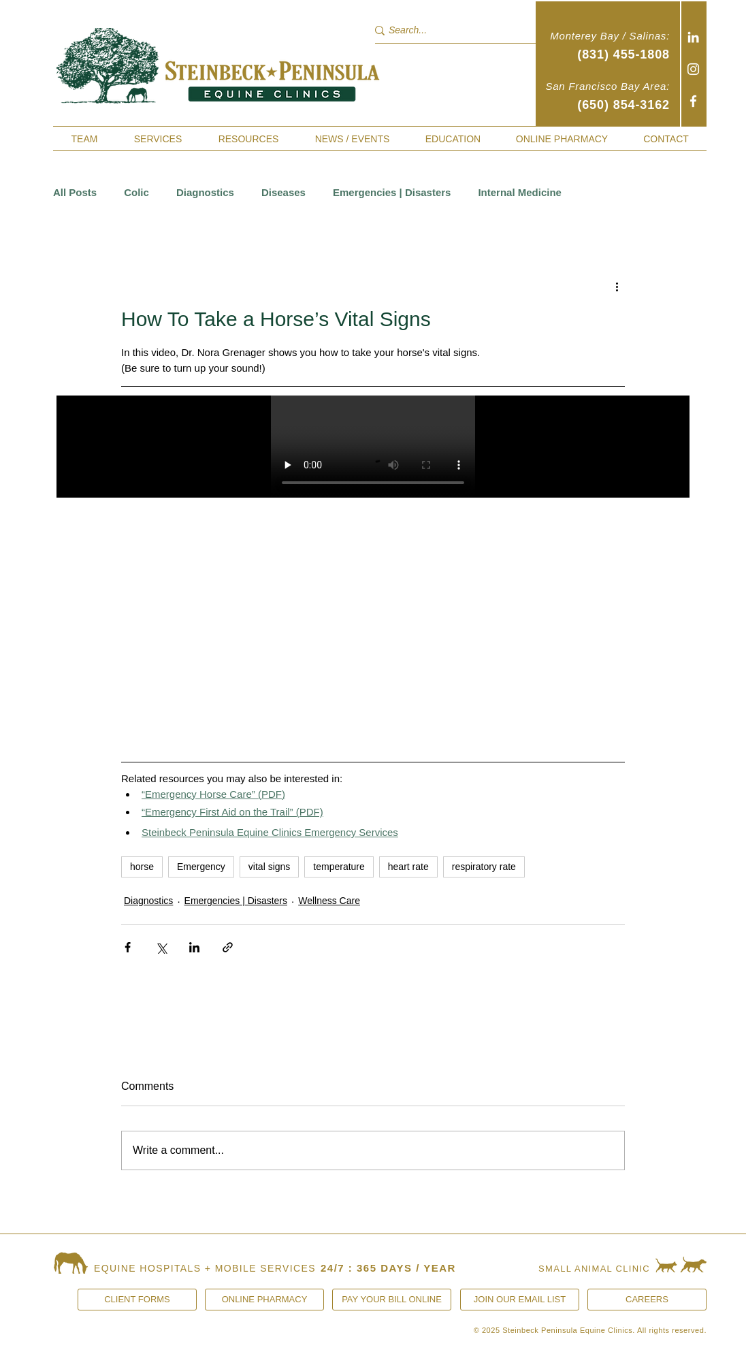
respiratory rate (484, 866)
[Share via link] (227, 947)
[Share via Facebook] (127, 947)
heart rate (408, 866)
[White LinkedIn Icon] (693, 37)
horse (142, 866)
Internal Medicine (520, 192)
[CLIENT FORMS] (137, 1299)
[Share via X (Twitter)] (161, 947)
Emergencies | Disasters (392, 192)
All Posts (75, 192)
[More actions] (617, 286)
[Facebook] (693, 101)
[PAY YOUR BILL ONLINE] (391, 1299)
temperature (338, 866)
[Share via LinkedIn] (194, 947)
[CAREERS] (647, 1299)
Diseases (283, 192)
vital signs (269, 866)
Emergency (201, 866)
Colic (136, 192)
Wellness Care (329, 900)
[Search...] (448, 30)
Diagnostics (205, 192)
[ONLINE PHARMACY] (264, 1299)
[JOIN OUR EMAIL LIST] (519, 1299)
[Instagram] (693, 69)
